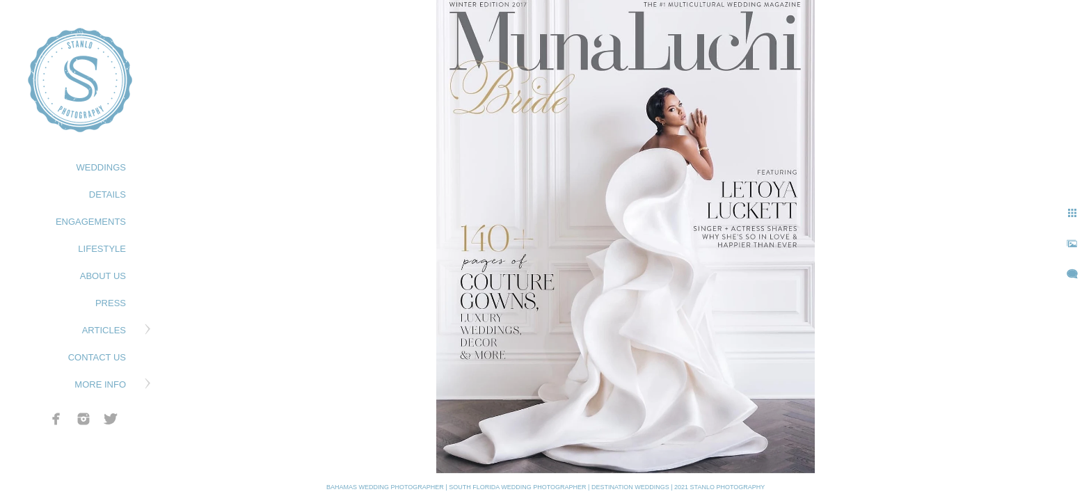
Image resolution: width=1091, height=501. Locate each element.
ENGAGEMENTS (91, 221)
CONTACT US (97, 357)
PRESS (110, 303)
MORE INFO (100, 384)
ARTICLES (104, 330)
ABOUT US (103, 276)
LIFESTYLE (102, 249)
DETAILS (107, 194)
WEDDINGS (102, 167)
